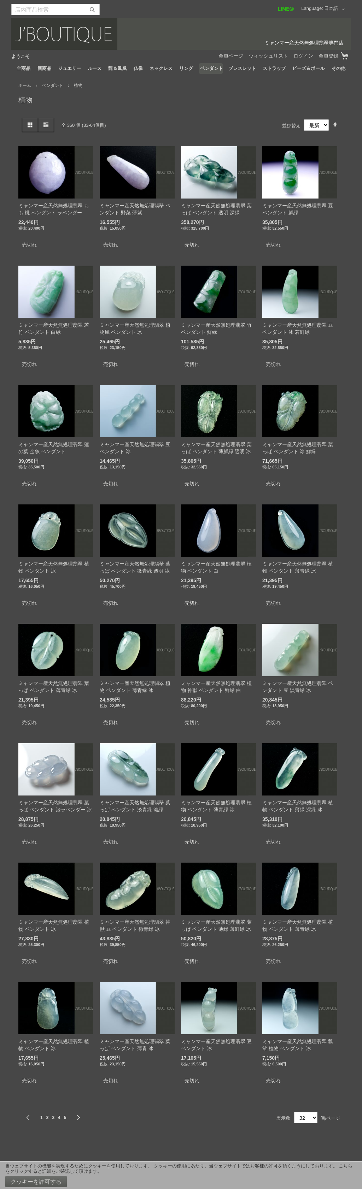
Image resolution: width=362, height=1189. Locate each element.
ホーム (25, 85)
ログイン (303, 56)
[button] (335, 9)
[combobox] (55, 9)
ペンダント (53, 85)
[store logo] (181, 34)
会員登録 (328, 56)
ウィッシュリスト (268, 56)
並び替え (291, 125)
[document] (181, 1175)
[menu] (181, 68)
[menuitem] (23, 68)
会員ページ (230, 56)
